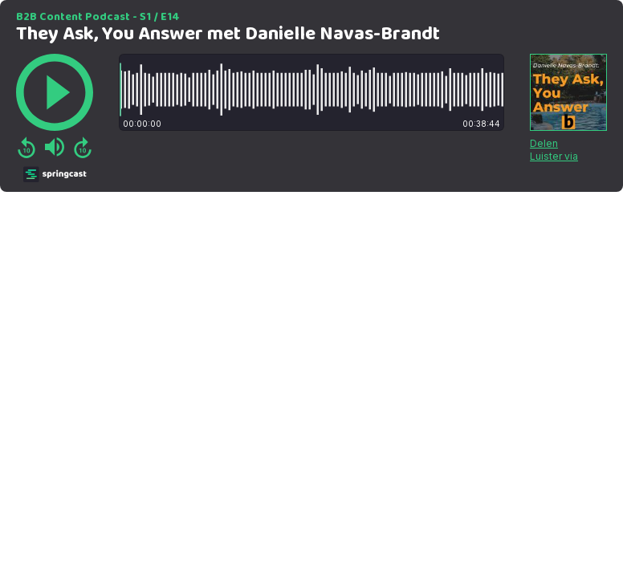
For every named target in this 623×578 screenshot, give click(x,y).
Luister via (554, 156)
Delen (544, 143)
